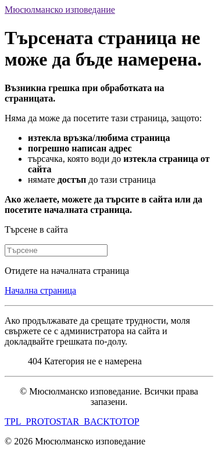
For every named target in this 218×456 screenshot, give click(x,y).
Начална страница (40, 290)
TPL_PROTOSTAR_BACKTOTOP (72, 421)
